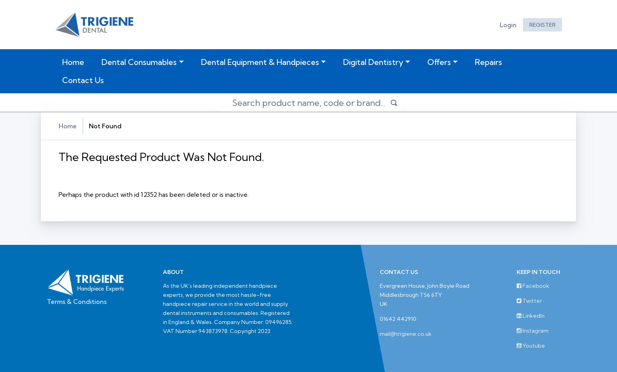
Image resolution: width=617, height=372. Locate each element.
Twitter (529, 300)
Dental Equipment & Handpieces (260, 62)
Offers (439, 62)
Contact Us (83, 80)
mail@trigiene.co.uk (406, 333)
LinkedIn (531, 315)
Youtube (531, 345)
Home (74, 62)
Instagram (533, 330)
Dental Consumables (139, 62)
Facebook (533, 285)
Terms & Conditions (77, 301)
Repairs (488, 62)
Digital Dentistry (373, 62)
